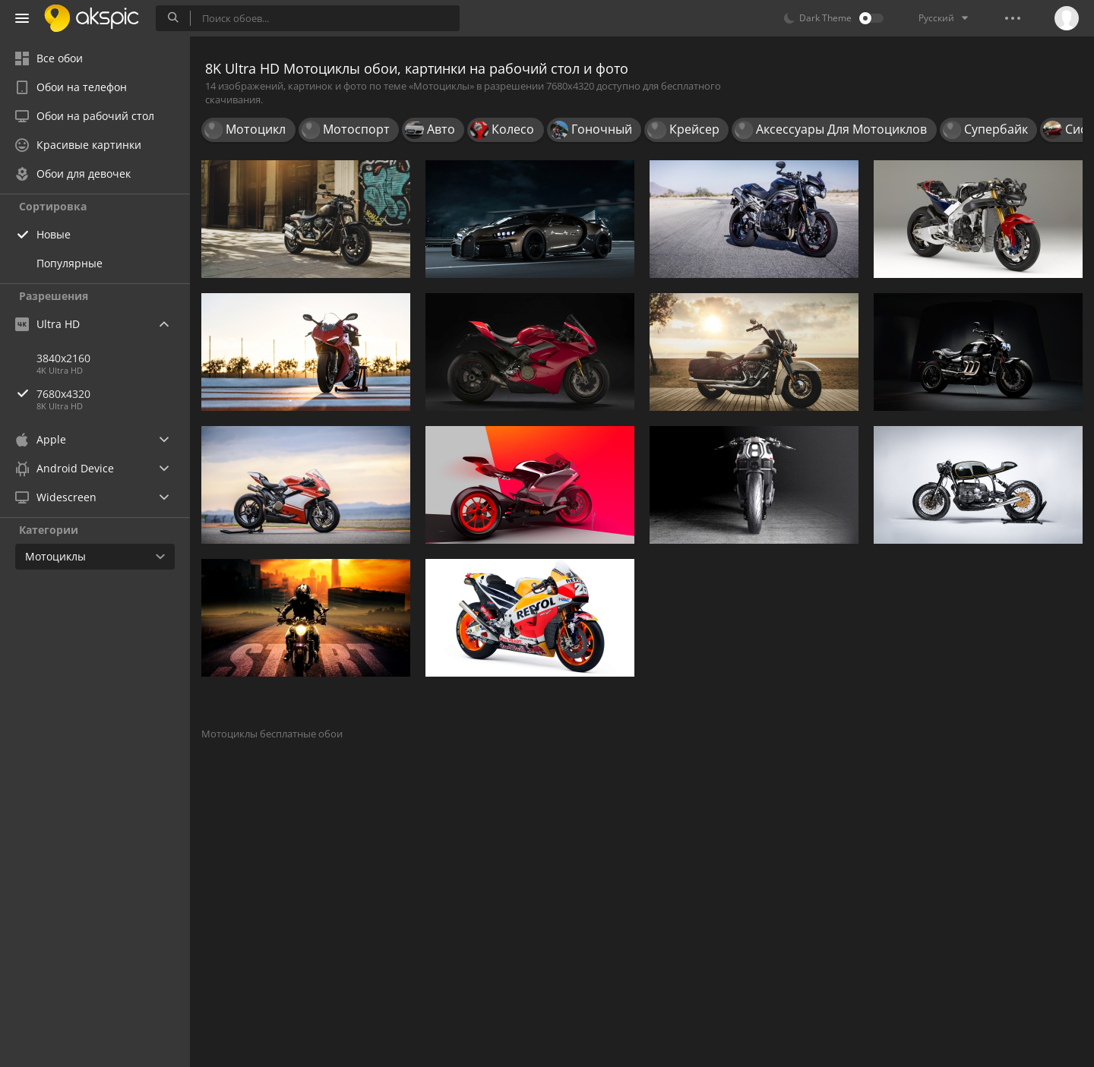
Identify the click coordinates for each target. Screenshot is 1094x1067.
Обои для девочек (73, 173)
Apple (40, 439)
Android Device (64, 468)
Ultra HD (47, 324)
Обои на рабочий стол (84, 116)
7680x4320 (113, 393)
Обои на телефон (71, 87)
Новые (53, 234)
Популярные (69, 263)
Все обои (49, 58)
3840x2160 (63, 358)
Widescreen (55, 497)
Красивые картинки (78, 144)
